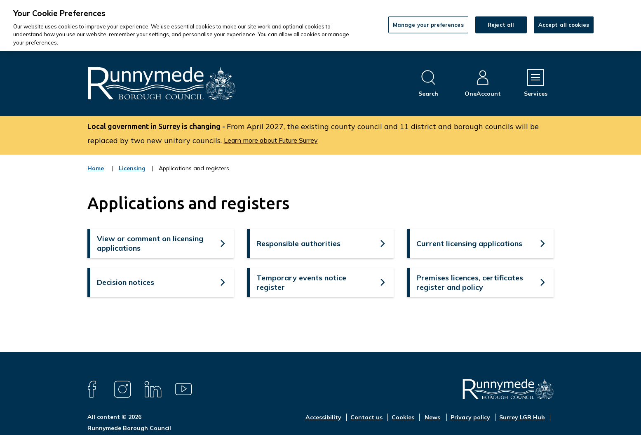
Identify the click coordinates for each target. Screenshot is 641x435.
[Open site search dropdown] (428, 83)
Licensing (132, 174)
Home (95, 168)
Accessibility (323, 417)
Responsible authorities (298, 243)
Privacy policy (470, 417)
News (432, 417)
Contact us (366, 417)
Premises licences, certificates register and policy (469, 282)
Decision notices (125, 282)
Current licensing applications (469, 243)
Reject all (501, 24)
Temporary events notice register (301, 282)
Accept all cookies (563, 24)
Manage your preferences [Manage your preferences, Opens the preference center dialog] (428, 24)
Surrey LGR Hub (522, 417)
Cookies (403, 417)
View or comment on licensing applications (150, 243)
